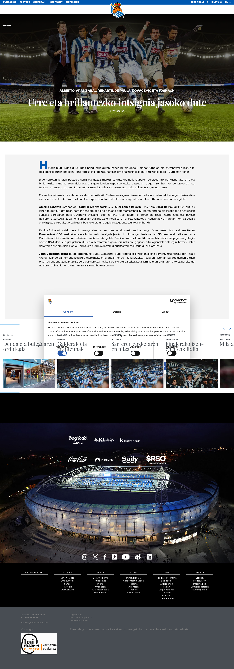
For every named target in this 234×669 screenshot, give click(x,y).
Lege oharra (76, 615)
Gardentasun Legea (133, 581)
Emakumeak (67, 581)
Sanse (67, 584)
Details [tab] (117, 311)
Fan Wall (166, 596)
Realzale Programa (166, 578)
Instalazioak (133, 593)
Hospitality (56, 2)
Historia (134, 584)
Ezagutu (199, 578)
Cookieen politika (79, 621)
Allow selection (117, 366)
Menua (8, 26)
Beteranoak (100, 593)
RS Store (25, 2)
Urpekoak (100, 587)
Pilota (100, 584)
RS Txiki (166, 593)
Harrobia (67, 587)
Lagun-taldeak (166, 590)
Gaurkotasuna (34, 573)
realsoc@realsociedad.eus (34, 623)
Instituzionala (133, 578)
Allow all (164, 366)
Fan (166, 573)
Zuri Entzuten (166, 599)
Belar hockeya (100, 578)
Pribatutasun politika (81, 618)
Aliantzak (134, 587)
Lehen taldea (67, 578)
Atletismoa (100, 581)
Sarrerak (39, 2)
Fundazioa (9, 2)
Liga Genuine (67, 590)
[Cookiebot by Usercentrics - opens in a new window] (172, 301)
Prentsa (134, 590)
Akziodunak (166, 584)
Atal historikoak (100, 590)
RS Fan (166, 587)
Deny (70, 366)
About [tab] (165, 311)
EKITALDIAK (72, 2)
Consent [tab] (68, 311)
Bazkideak (166, 581)
